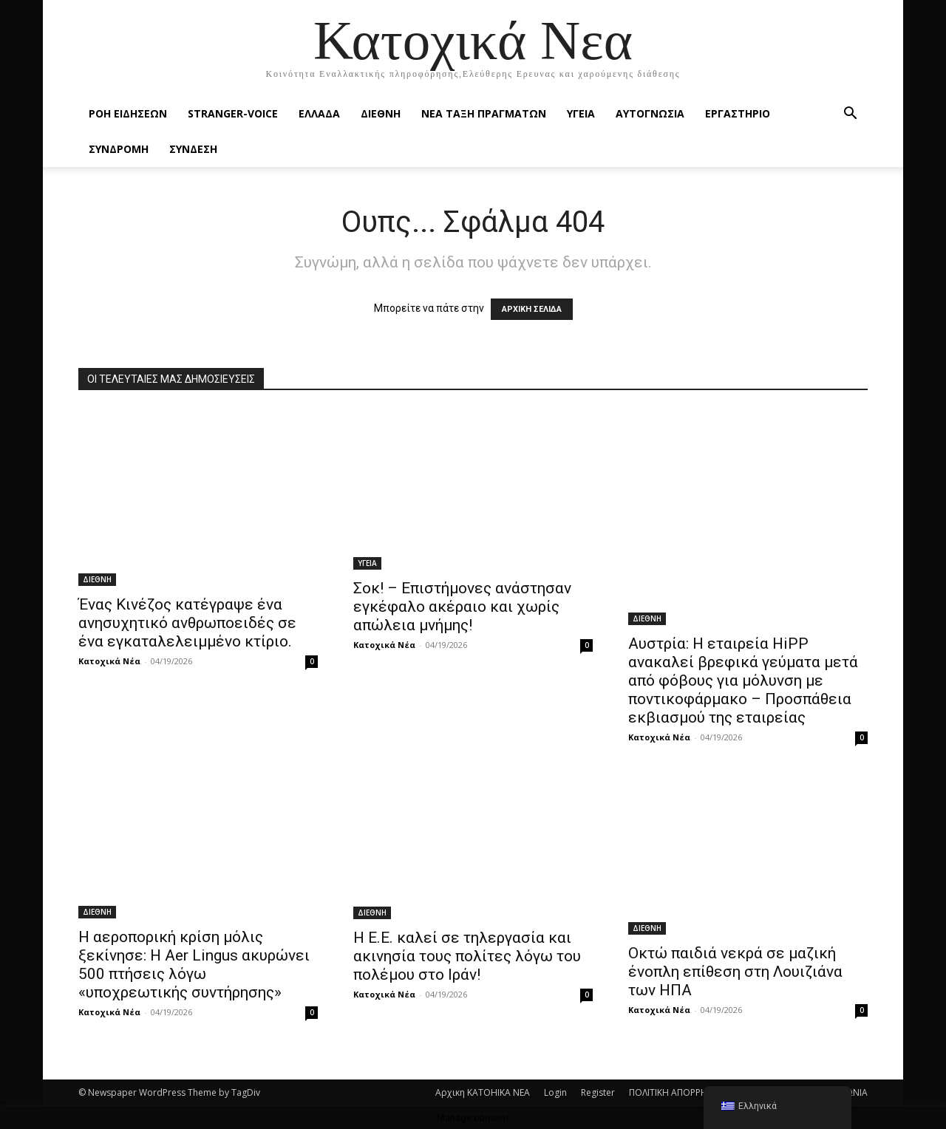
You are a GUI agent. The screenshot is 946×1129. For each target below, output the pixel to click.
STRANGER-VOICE (233, 113)
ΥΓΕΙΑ (581, 113)
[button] (850, 115)
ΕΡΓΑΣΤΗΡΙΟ (737, 113)
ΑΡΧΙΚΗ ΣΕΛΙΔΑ (532, 309)
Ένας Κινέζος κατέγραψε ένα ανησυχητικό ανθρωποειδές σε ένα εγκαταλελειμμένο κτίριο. (187, 623)
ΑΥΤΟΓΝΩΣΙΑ (650, 113)
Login (555, 1092)
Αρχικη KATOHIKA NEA (482, 1092)
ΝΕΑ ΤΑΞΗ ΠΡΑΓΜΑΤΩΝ (483, 113)
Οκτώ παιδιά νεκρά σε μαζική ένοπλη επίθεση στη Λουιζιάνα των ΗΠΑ (735, 971)
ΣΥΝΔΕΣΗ (193, 149)
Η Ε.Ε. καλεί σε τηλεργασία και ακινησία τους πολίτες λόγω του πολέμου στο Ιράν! (467, 956)
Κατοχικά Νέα (109, 660)
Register (598, 1092)
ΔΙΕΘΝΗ (381, 113)
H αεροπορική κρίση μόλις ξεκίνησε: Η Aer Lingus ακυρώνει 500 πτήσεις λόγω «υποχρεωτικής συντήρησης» (194, 964)
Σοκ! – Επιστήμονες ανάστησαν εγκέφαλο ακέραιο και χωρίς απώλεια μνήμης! (462, 606)
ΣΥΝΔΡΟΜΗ (119, 149)
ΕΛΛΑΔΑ (319, 113)
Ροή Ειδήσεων (128, 113)
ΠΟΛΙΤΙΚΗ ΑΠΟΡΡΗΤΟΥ (677, 1092)
